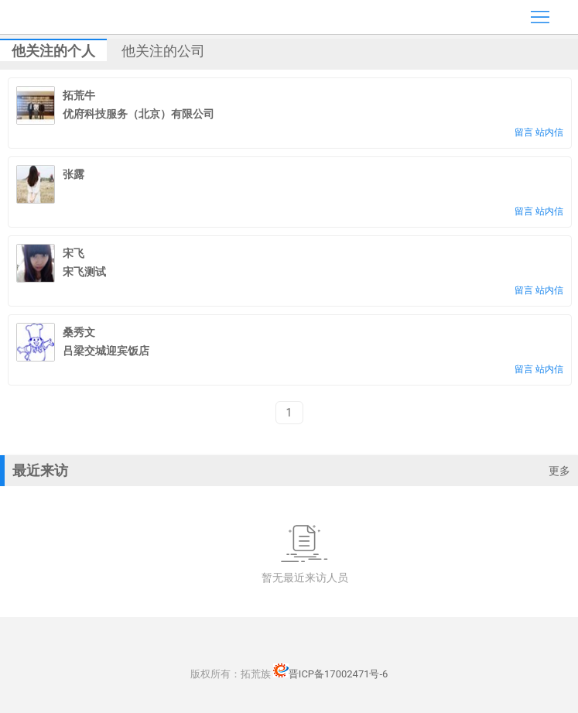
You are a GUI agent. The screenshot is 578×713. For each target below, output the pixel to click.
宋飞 (73, 253)
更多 (559, 470)
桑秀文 (79, 332)
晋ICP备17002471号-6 (330, 674)
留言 (524, 132)
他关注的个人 (53, 51)
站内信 (549, 132)
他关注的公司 (163, 51)
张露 (73, 174)
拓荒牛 (79, 95)
